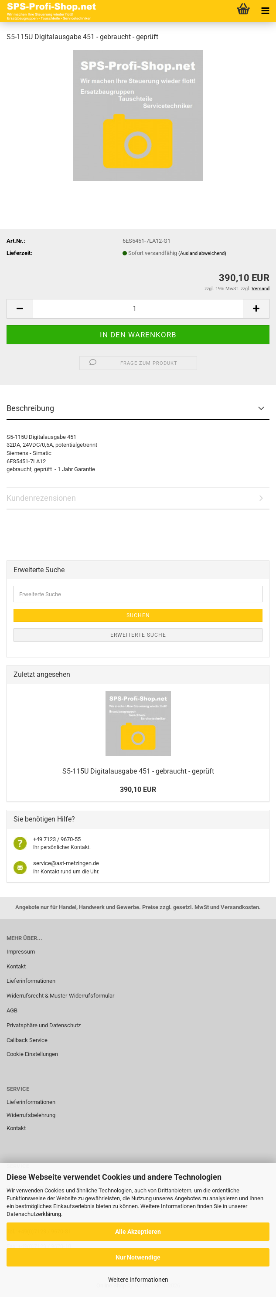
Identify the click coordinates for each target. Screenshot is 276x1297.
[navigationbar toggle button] (265, 11)
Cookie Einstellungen (32, 1054)
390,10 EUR (138, 789)
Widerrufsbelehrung (31, 1115)
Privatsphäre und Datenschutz (44, 1025)
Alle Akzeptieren (138, 1231)
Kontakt (16, 966)
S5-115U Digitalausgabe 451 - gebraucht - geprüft (138, 771)
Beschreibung (30, 408)
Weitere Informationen (138, 1279)
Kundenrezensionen (41, 498)
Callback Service (27, 1040)
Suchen (138, 615)
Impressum (21, 951)
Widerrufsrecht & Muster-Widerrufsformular (60, 995)
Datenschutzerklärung (34, 1214)
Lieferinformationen (31, 981)
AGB (12, 1010)
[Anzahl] (138, 309)
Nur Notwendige (138, 1257)
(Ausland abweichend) (202, 253)
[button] (20, 309)
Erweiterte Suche (138, 635)
